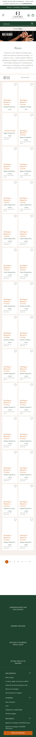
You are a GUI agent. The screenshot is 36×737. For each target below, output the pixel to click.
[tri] (27, 77)
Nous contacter (10, 702)
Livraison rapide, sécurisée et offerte (17, 681)
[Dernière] (29, 561)
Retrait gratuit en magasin (14, 693)
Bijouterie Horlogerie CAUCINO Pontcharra (15, 728)
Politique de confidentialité (14, 710)
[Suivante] (26, 561)
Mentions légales (11, 714)
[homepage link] (18, 15)
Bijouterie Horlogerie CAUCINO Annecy (18, 723)
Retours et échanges (12, 689)
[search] (32, 24)
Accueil (16, 29)
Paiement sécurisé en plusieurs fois (17, 685)
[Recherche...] (15, 24)
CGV (7, 706)
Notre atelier (10, 678)
